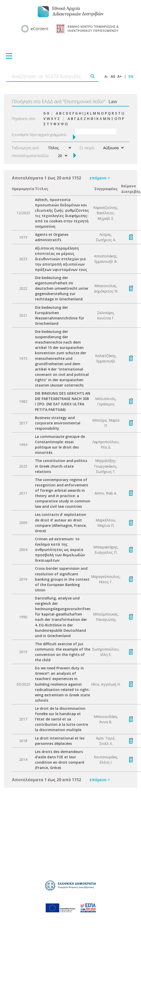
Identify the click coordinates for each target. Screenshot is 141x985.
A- (106, 76)
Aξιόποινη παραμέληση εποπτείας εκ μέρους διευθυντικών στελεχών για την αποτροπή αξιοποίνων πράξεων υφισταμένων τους (61, 259)
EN (131, 76)
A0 (113, 76)
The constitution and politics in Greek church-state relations (61, 466)
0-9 (46, 113)
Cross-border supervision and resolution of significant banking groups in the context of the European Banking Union (62, 579)
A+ (119, 76)
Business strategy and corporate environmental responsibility (57, 423)
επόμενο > (99, 178)
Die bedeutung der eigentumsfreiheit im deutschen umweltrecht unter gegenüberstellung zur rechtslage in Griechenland (61, 288)
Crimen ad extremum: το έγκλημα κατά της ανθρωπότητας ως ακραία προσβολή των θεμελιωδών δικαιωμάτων (60, 549)
